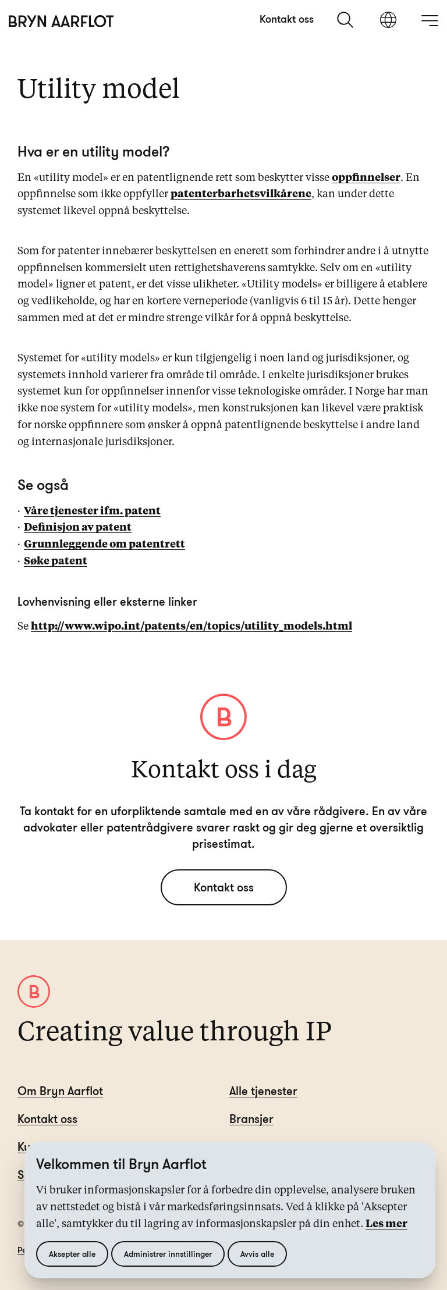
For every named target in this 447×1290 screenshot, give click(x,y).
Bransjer (251, 1118)
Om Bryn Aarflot (60, 1090)
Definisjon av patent (78, 528)
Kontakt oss (287, 18)
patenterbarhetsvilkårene (241, 194)
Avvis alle (257, 1254)
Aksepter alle (72, 1254)
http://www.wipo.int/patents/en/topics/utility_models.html (191, 626)
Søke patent (55, 561)
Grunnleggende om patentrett (104, 544)
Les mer (386, 1224)
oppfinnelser (366, 178)
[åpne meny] (429, 20)
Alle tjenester (263, 1090)
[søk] (346, 20)
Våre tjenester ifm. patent (92, 511)
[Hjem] (61, 21)
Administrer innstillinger (168, 1254)
